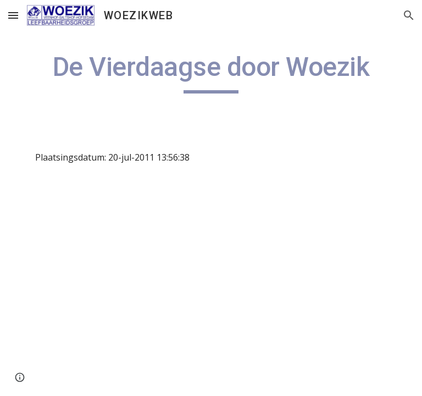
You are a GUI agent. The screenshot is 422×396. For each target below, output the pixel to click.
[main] (211, 72)
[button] (13, 15)
